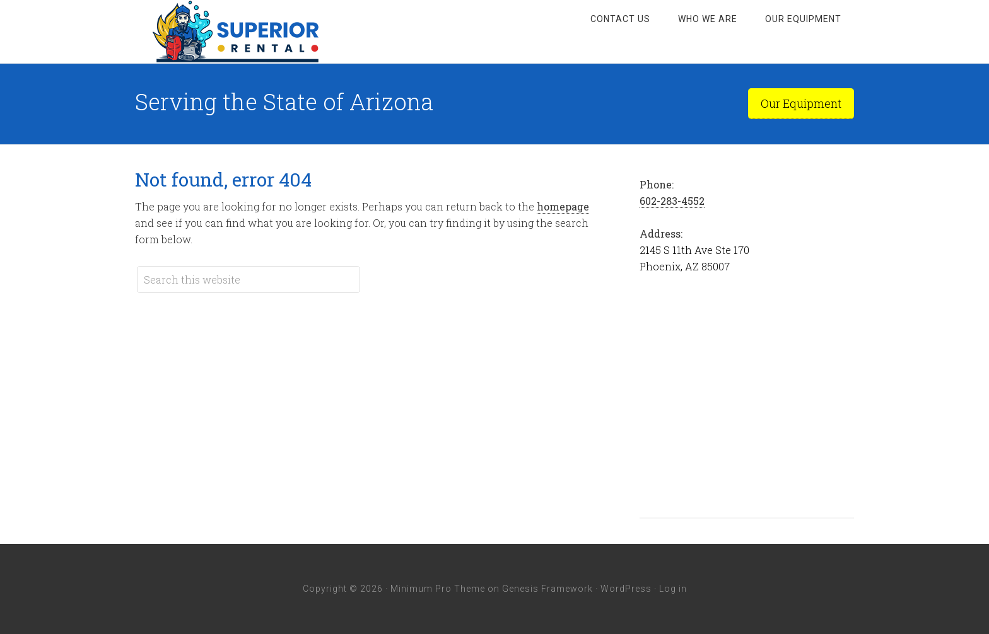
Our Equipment (801, 103)
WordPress (626, 589)
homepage (563, 206)
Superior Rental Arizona (236, 31)
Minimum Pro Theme (437, 589)
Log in (673, 589)
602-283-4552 (672, 200)
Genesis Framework (547, 589)
